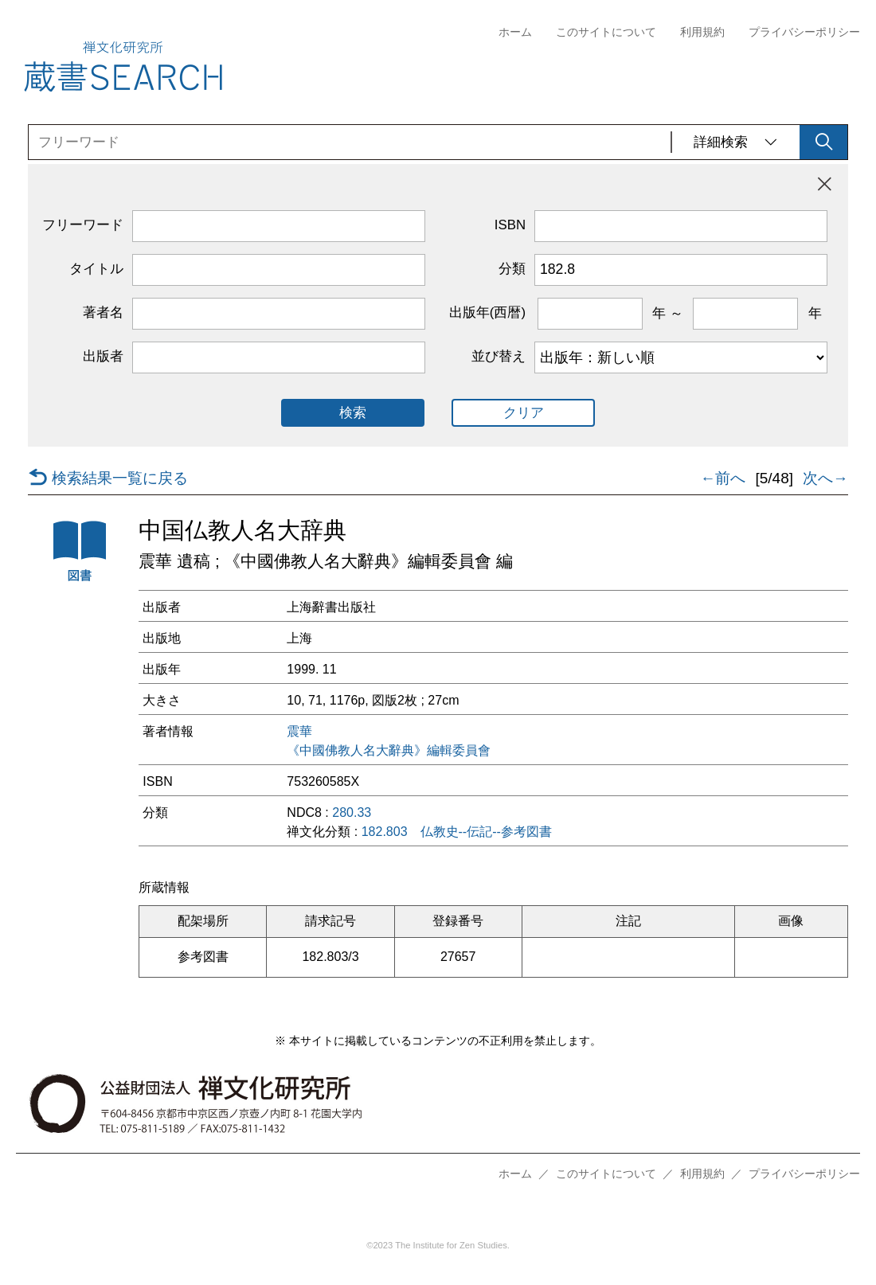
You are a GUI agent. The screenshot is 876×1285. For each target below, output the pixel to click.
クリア (523, 412)
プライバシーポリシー (804, 32)
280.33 (351, 813)
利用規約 (702, 32)
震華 (299, 731)
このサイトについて (606, 32)
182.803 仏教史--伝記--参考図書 (457, 832)
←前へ (722, 478)
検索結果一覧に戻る (108, 478)
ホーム (515, 32)
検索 (352, 412)
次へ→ (825, 478)
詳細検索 (736, 142)
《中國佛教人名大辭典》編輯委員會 (389, 750)
